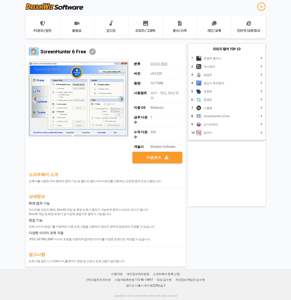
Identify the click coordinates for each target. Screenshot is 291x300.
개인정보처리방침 (138, 274)
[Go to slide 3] (78, 135)
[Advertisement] (226, 174)
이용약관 (117, 274)
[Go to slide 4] (81, 135)
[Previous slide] (35, 99)
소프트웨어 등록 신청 (166, 274)
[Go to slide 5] (84, 135)
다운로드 (157, 157)
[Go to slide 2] (76, 135)
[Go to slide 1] (73, 135)
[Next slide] (121, 99)
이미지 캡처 (158, 64)
